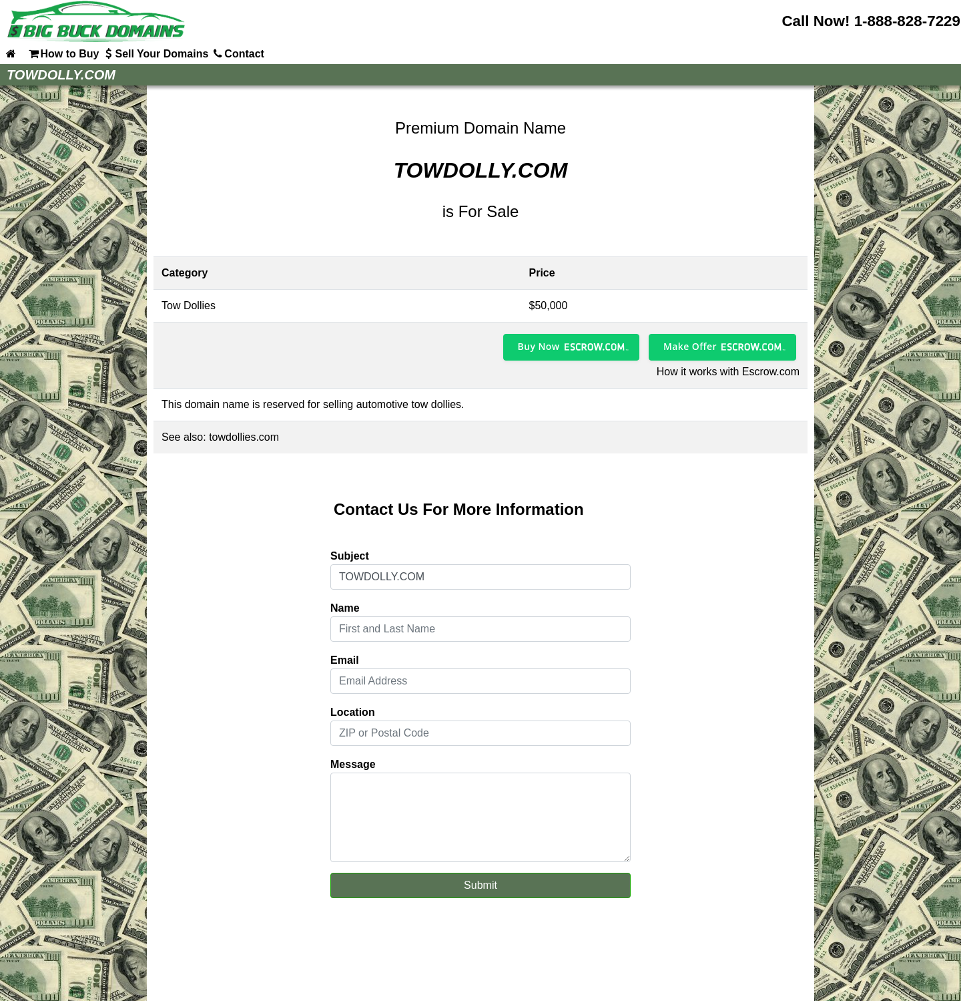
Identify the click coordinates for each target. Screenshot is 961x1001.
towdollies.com (244, 437)
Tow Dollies (189, 305)
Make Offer (690, 346)
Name (345, 608)
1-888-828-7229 (907, 21)
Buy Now (539, 346)
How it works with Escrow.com (728, 371)
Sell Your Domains (154, 53)
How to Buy (63, 53)
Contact (237, 53)
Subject (349, 556)
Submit (480, 885)
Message (353, 764)
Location (352, 712)
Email (344, 660)
